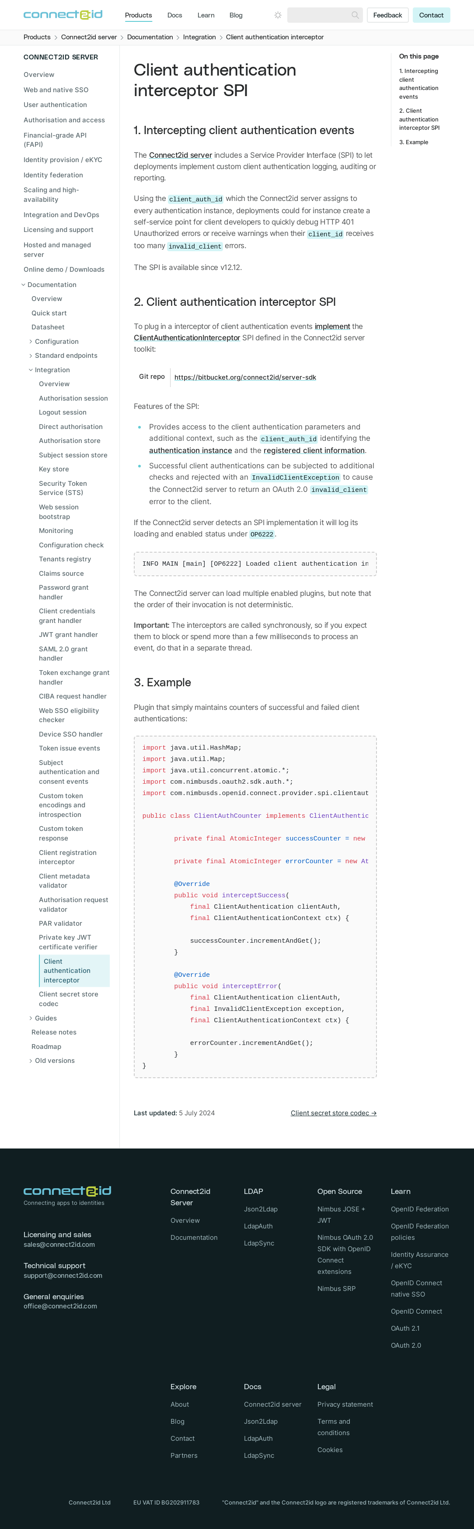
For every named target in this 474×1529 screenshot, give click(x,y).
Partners (184, 1455)
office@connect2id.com (60, 1306)
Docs (174, 15)
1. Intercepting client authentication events (244, 130)
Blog (236, 15)
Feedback (387, 15)
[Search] (355, 15)
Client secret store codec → (334, 1113)
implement (332, 326)
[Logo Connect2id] (63, 15)
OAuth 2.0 (406, 1345)
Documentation (194, 1237)
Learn (206, 15)
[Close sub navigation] (66, 284)
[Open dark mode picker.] (278, 15)
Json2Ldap (261, 1209)
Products (138, 15)
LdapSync (259, 1243)
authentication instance (190, 450)
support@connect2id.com (63, 1275)
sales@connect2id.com (59, 1244)
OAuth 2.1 (405, 1328)
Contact (431, 15)
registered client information (314, 450)
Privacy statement (345, 1404)
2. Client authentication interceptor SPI (235, 302)
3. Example (162, 682)
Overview (39, 74)
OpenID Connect (416, 1311)
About (180, 1404)
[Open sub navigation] (70, 341)
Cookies (330, 1450)
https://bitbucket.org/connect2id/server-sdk (245, 377)
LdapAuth (258, 1226)
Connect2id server (181, 154)
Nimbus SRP (336, 1288)
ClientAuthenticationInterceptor (187, 337)
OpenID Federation (420, 1209)
